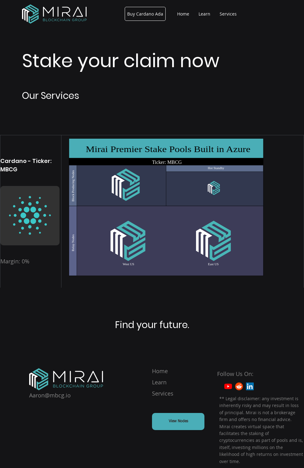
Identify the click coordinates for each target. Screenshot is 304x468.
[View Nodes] (178, 421)
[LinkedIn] (250, 386)
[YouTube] (228, 386)
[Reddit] (239, 386)
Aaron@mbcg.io (50, 395)
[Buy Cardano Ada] (145, 14)
